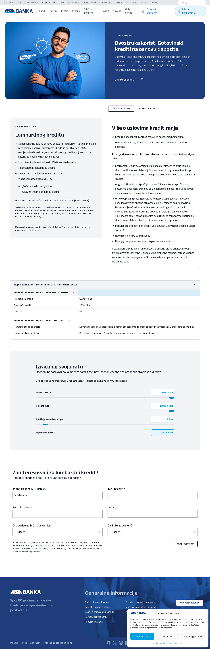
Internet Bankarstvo (186, 11)
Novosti (117, 11)
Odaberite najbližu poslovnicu (31, 525)
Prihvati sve (142, 636)
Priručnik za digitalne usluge (58, 642)
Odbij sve (167, 636)
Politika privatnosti (174, 643)
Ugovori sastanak (189, 602)
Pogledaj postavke (193, 636)
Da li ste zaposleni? (120, 525)
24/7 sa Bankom (88, 11)
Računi (42, 11)
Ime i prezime (116, 489)
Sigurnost (35, 642)
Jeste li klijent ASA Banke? (29, 489)
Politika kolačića (158, 643)
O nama (14, 642)
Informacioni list (146, 108)
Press (24, 642)
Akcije (106, 11)
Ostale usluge (128, 11)
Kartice (54, 11)
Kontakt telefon (22, 507)
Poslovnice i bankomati (150, 11)
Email (111, 507)
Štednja (76, 11)
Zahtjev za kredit (121, 108)
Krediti (65, 11)
